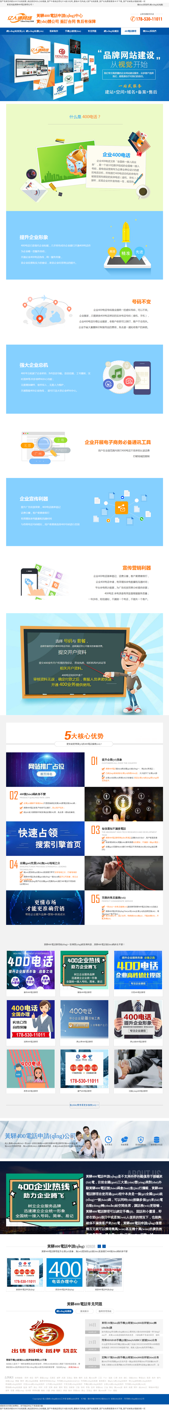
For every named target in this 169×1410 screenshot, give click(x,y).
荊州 (26, 1378)
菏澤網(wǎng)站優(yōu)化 (135, 1384)
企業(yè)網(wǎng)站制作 (114, 1384)
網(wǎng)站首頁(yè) (15, 31)
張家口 (59, 1391)
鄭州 (22, 1381)
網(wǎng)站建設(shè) (111, 32)
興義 (17, 1381)
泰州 (125, 1387)
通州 (60, 1387)
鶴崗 (43, 1391)
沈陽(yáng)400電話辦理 (138, 1091)
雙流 (66, 1387)
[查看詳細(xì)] (73, 1367)
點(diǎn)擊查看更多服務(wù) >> (84, 1105)
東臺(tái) (99, 1387)
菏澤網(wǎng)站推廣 (89, 1381)
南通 (130, 1387)
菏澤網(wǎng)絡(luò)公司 (134, 1399)
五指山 (69, 1378)
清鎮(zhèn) (133, 1378)
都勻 (159, 1378)
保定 (31, 1378)
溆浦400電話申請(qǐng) (25, 1290)
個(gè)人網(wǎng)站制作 (117, 1381)
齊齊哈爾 (36, 1391)
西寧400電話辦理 (31, 1091)
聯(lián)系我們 (143, 5)
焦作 (154, 1378)
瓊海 (75, 1378)
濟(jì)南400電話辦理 (138, 1042)
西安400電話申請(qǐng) (64, 1290)
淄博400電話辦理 (31, 1042)
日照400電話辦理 (138, 992)
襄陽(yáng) (44, 1378)
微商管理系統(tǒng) (47, 1381)
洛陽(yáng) (9, 1381)
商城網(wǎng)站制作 (13, 1384)
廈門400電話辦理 (84, 1091)
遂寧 (7, 1391)
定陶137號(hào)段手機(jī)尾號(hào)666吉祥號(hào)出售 (130, 1357)
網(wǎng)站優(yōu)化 (34, 32)
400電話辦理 (130, 31)
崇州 (83, 1387)
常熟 (88, 1387)
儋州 (80, 1378)
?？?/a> (110, 1391)
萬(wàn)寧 (93, 1378)
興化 (111, 1387)
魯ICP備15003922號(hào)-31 (99, 1399)
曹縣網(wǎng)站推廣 (13, 1387)
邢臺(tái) (76, 1391)
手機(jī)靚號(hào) (73, 31)
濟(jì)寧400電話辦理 (84, 1042)
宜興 (50, 1387)
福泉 (110, 1378)
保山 (35, 1387)
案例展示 (84, 1311)
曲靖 (55, 1387)
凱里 (149, 1378)
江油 (106, 1387)
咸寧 (58, 1378)
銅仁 (126, 1378)
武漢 (63, 1378)
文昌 (85, 1378)
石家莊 (52, 1378)
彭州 (93, 1387)
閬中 (135, 1387)
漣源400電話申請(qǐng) (104, 1290)
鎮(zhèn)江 (143, 1387)
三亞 (100, 1378)
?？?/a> (105, 1378)
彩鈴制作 (54, 31)
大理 (45, 1387)
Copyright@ (37, 1399)
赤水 (120, 1378)
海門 (30, 1387)
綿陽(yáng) (20, 1391)
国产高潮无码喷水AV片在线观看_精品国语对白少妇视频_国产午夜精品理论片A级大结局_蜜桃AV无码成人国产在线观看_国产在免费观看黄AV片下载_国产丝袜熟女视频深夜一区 (72, 1)
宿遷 (12, 1391)
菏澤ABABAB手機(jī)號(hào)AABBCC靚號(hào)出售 (129, 1340)
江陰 (78, 1387)
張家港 (71, 1387)
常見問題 (92, 31)
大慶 (48, 1391)
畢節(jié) (142, 1378)
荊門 (36, 1378)
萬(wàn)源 (118, 1387)
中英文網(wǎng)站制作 (73, 1384)
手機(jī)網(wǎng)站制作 (93, 1384)
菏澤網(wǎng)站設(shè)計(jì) (68, 1381)
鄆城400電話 (154, 1387)
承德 (65, 1391)
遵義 (115, 1391)
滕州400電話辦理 (31, 992)
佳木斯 (28, 1391)
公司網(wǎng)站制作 (54, 1384)
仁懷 (115, 1378)
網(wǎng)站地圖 (156, 5)
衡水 (70, 1391)
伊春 (53, 1391)
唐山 (83, 1391)
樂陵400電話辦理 (84, 992)
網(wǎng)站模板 (64, 1311)
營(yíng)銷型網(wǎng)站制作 (140, 1381)
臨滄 (25, 1387)
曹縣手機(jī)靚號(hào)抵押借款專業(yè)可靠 (26, 1360)
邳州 (40, 1387)
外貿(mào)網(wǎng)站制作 (34, 1384)
